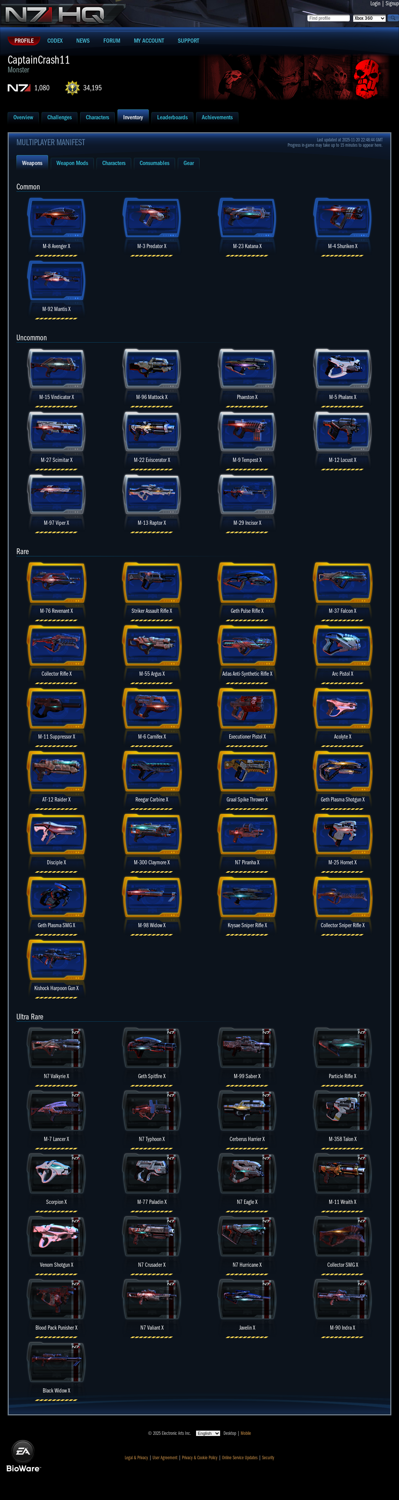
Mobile (246, 1433)
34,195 (92, 87)
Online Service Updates (239, 1457)
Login (375, 3)
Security (268, 1457)
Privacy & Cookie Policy (199, 1457)
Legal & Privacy (136, 1457)
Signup (392, 3)
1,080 (42, 87)
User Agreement (165, 1457)
